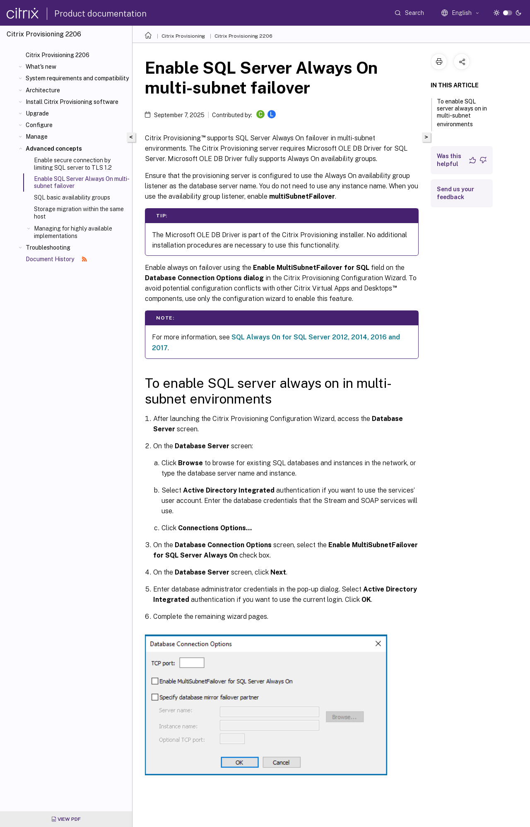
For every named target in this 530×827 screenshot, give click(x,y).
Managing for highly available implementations (73, 232)
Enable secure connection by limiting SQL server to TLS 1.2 (73, 164)
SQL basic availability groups (72, 197)
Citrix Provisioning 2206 (57, 55)
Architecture (43, 90)
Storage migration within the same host (79, 213)
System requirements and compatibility (77, 78)
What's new (41, 66)
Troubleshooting (48, 247)
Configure (39, 125)
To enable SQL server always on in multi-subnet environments (462, 112)
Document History (56, 259)
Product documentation (100, 14)
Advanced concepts (54, 148)
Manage (37, 136)
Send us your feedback (455, 193)
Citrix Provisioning (183, 36)
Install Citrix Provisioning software (72, 102)
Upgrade (37, 113)
